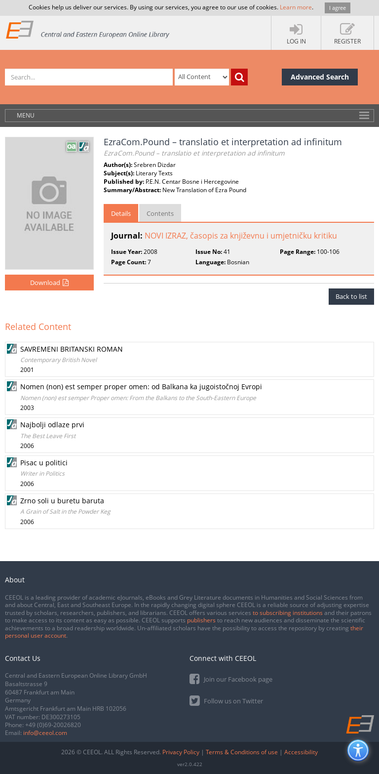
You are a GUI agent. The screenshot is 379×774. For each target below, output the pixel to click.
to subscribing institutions (288, 613)
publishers (201, 620)
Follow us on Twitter (226, 700)
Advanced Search (320, 76)
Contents (160, 213)
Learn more (296, 7)
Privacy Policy (180, 752)
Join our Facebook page (231, 678)
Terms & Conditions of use (242, 752)
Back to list (351, 296)
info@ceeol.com (45, 733)
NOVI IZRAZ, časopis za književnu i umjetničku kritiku (241, 235)
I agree (337, 7)
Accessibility (301, 752)
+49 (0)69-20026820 (53, 725)
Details (121, 213)
